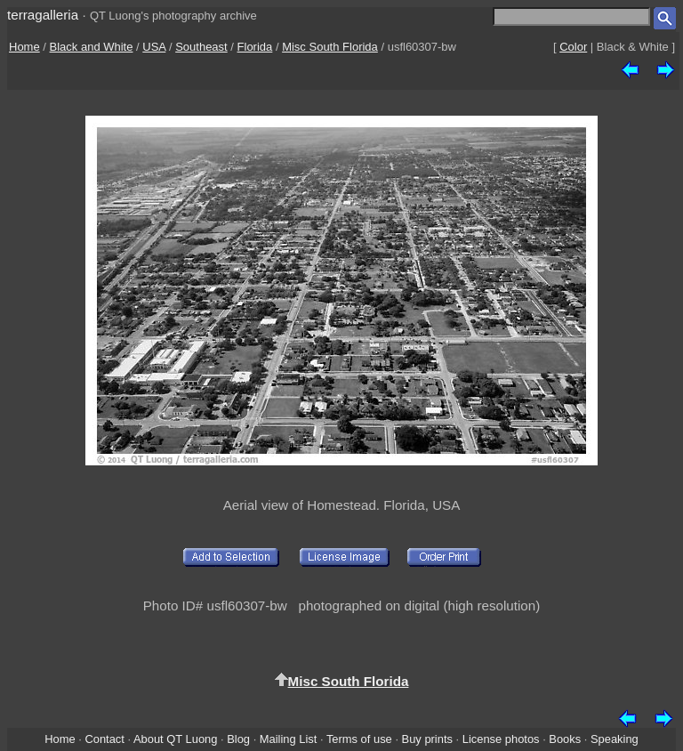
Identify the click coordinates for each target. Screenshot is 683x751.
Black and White (91, 46)
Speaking (615, 739)
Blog (238, 739)
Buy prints (427, 739)
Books (565, 739)
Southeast (201, 46)
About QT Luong (175, 739)
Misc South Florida (330, 46)
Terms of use (359, 739)
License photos (501, 739)
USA (153, 46)
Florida (255, 46)
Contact (104, 739)
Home (24, 46)
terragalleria (42, 14)
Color (573, 46)
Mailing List (288, 739)
